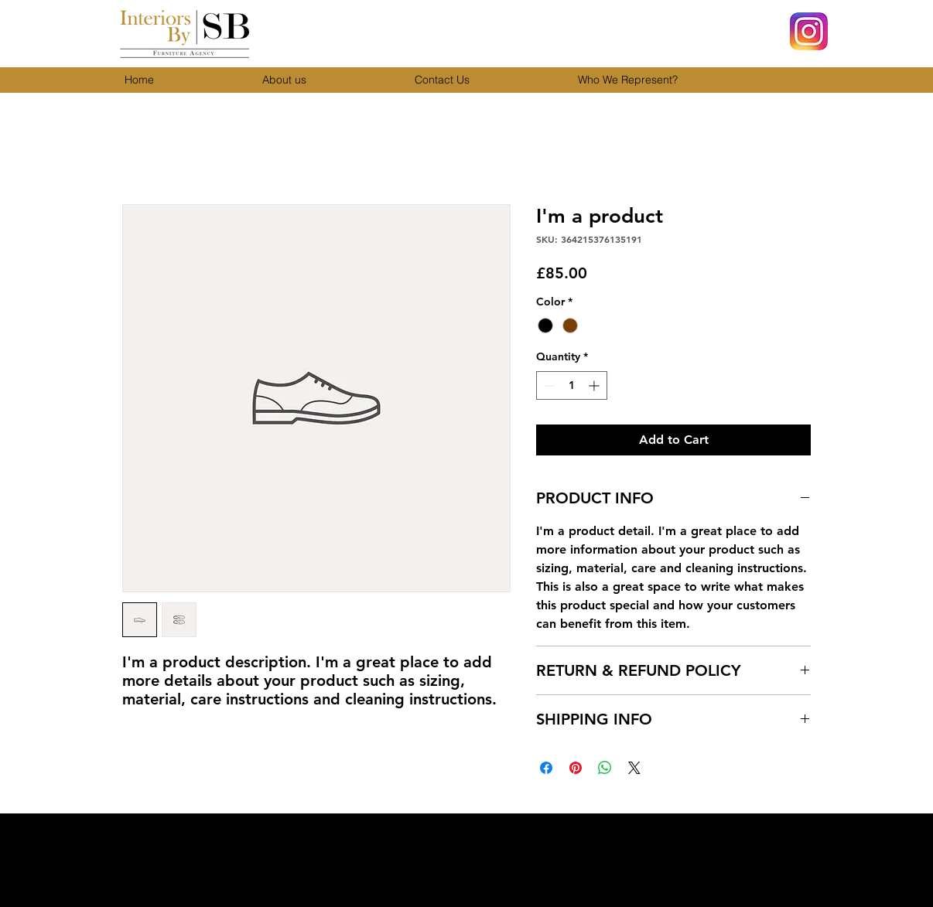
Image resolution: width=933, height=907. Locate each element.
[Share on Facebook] (546, 768)
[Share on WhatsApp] (605, 768)
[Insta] (809, 31)
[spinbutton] (572, 385)
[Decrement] (548, 385)
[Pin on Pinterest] (575, 768)
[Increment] (595, 385)
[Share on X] (634, 768)
